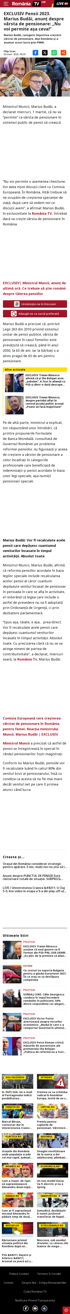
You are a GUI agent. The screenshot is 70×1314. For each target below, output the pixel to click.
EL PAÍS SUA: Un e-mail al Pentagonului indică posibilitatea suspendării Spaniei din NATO (17, 1095)
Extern (27, 965)
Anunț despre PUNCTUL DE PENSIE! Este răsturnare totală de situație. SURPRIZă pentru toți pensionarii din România (31, 877)
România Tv (26, 659)
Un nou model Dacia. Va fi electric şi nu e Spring (50, 1184)
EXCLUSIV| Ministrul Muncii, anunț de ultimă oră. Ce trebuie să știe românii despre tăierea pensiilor (34, 288)
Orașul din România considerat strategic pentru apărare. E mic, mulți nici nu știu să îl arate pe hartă (34, 865)
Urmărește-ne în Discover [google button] (35, 304)
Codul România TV (35, 1291)
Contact (8, 1282)
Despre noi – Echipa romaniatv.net (44, 1282)
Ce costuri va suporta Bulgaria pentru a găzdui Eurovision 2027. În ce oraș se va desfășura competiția (44, 975)
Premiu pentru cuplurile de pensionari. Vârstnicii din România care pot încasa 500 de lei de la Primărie (51, 1124)
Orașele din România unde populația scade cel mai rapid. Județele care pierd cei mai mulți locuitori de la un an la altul (17, 1154)
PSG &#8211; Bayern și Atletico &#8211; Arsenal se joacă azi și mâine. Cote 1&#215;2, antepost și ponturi (17, 1258)
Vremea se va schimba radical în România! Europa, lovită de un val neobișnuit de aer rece (52, 1095)
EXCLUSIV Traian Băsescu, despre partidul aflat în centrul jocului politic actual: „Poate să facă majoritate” (45, 402)
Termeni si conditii (49, 1273)
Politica (29, 941)
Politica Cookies (19, 1273)
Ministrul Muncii (16, 743)
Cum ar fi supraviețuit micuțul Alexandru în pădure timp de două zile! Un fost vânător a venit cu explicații (17, 1213)
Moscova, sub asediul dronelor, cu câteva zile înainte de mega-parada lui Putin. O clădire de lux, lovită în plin (52, 1243)
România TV (42, 213)
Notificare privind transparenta (35, 1300)
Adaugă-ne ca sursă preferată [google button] (35, 313)
